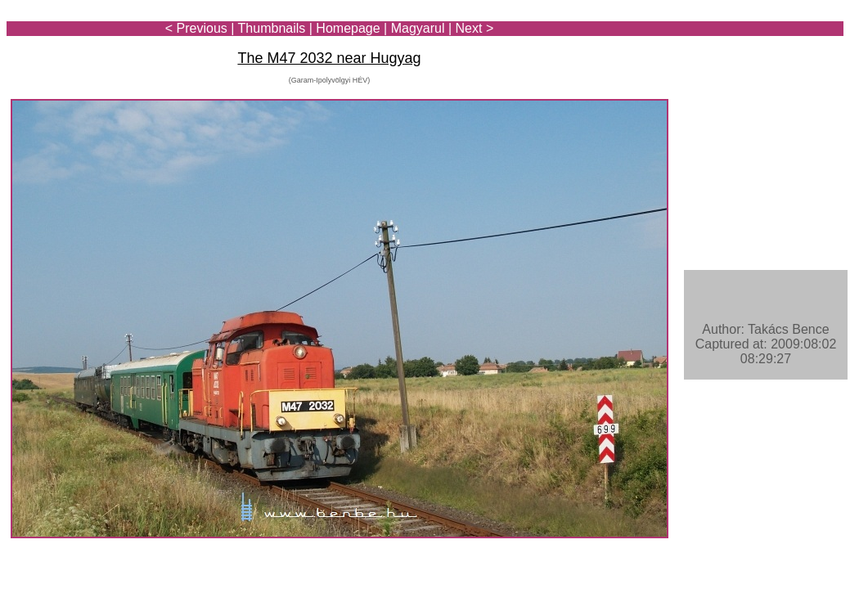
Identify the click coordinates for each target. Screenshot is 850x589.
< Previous (196, 28)
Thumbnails (272, 28)
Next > (475, 28)
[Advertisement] (747, 58)
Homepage (348, 28)
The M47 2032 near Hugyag (329, 58)
